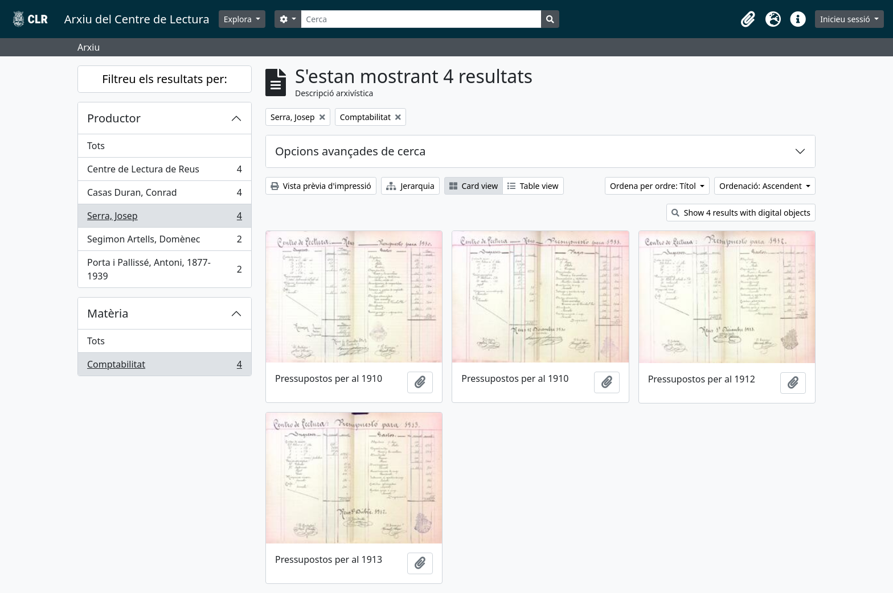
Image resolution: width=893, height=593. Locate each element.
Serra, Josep (164, 218)
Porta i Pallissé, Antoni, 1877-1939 (164, 269)
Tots (96, 145)
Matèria (108, 313)
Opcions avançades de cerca (350, 151)
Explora (239, 19)
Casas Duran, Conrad (164, 195)
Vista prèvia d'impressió (321, 185)
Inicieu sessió (846, 19)
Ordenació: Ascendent (761, 185)
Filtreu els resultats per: (164, 79)
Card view (473, 185)
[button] (747, 19)
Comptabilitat (164, 366)
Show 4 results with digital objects (740, 212)
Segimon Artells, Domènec (164, 241)
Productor (114, 118)
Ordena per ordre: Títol (654, 185)
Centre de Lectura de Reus (164, 171)
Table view (532, 185)
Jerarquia (410, 185)
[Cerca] (421, 19)
